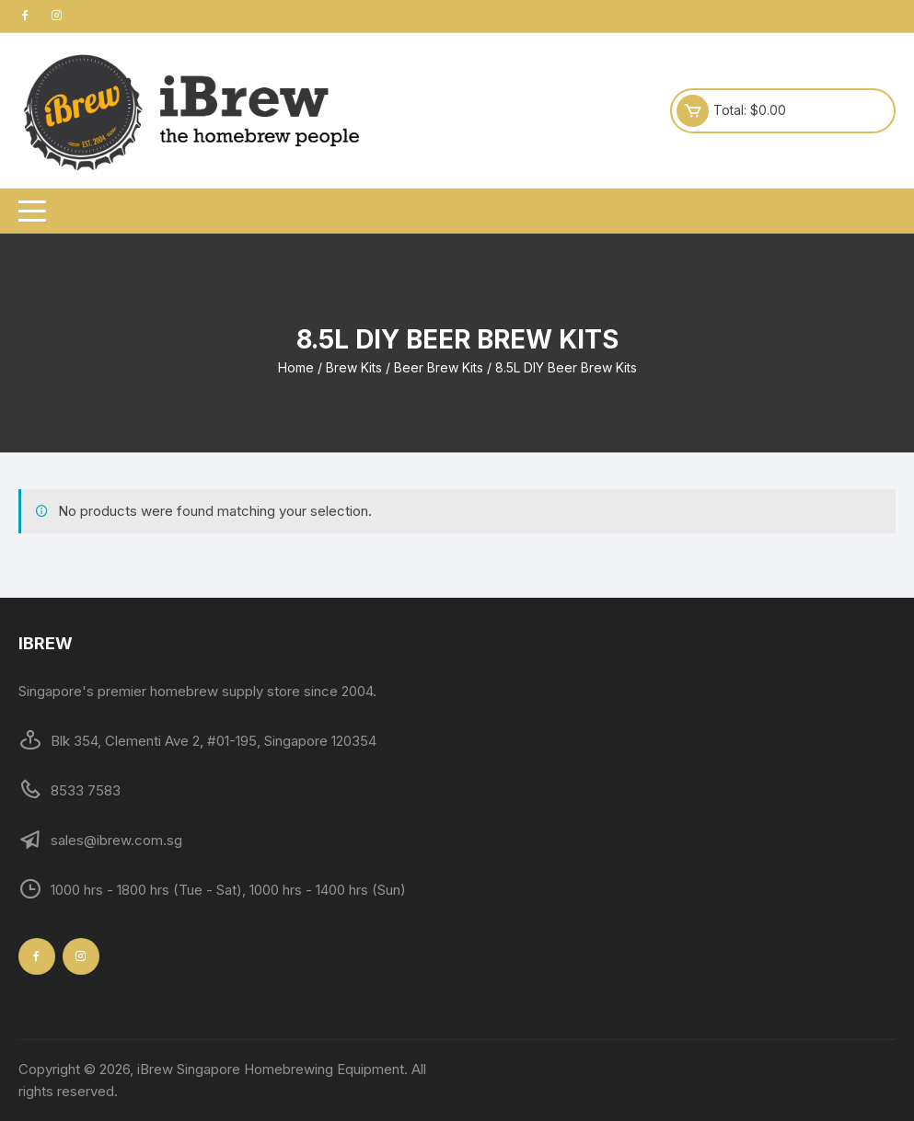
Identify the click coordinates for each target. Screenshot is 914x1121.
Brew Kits (354, 367)
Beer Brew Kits (438, 367)
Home (296, 367)
